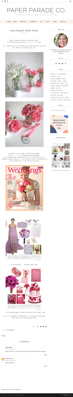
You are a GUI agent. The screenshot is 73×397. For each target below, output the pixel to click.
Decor (63, 78)
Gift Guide (53, 95)
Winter (60, 81)
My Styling (53, 81)
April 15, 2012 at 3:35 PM (10, 349)
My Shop (58, 88)
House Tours (63, 92)
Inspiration (11, 330)
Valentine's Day (55, 97)
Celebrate (53, 76)
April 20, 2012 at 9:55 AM (10, 360)
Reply (45, 354)
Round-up (60, 99)
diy (6, 330)
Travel (64, 81)
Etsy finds (60, 95)
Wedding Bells (15, 155)
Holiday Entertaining (56, 90)
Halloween (53, 99)
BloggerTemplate (21, 395)
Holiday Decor (64, 85)
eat (66, 83)
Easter (62, 97)
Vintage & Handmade (56, 78)
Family (62, 83)
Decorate (53, 74)
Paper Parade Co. (36, 10)
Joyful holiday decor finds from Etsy (60, 170)
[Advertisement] (54, 179)
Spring (58, 85)
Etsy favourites (55, 92)
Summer (53, 88)
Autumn (53, 85)
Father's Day (67, 99)
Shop (58, 76)
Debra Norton (9, 358)
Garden (67, 97)
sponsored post (55, 83)
